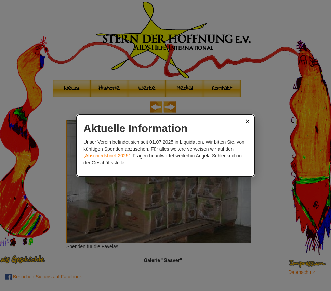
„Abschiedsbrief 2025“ (106, 156)
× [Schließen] (248, 121)
